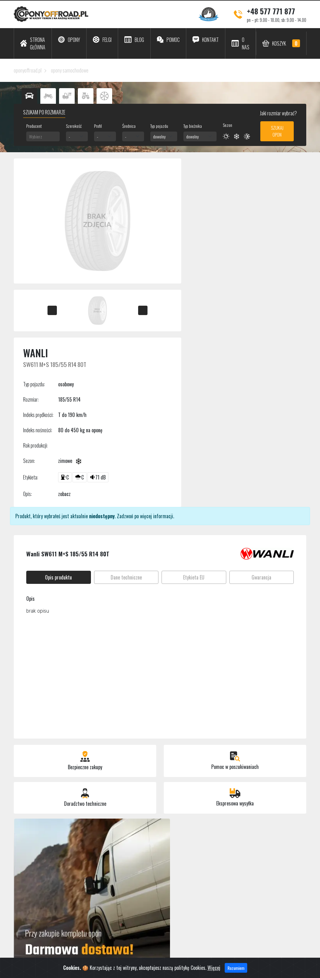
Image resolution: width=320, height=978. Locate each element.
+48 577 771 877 (271, 11)
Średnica (129, 126)
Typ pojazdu (159, 126)
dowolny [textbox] (159, 136)
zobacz (64, 494)
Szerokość (74, 126)
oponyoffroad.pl (28, 70)
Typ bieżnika (192, 126)
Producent (34, 126)
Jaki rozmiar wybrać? (278, 113)
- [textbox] (69, 136)
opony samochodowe (69, 70)
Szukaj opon (277, 131)
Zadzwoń (125, 516)
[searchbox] (43, 136)
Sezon (227, 125)
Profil (98, 126)
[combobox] (43, 136)
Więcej (214, 974)
